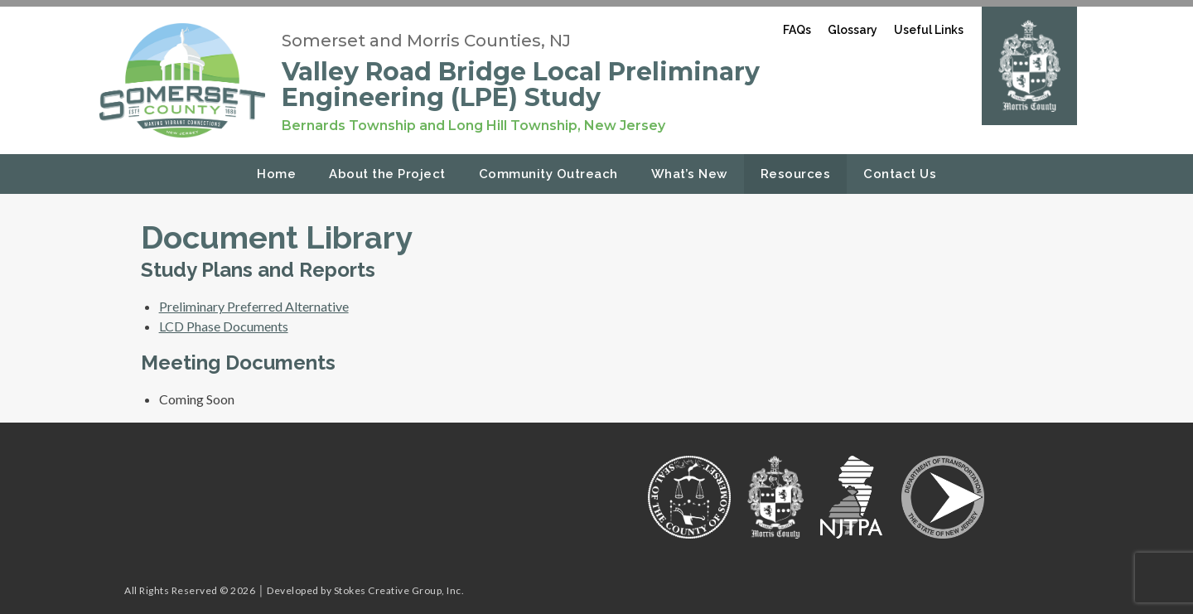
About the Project (387, 174)
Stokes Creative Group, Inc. (399, 590)
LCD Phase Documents (223, 326)
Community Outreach (548, 174)
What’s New (689, 174)
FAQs (797, 29)
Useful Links (929, 29)
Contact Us (899, 174)
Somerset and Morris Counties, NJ (426, 41)
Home (276, 174)
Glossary (852, 29)
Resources (796, 174)
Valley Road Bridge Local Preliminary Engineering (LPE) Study (521, 84)
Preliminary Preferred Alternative (254, 306)
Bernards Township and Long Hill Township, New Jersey (473, 125)
